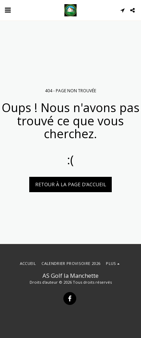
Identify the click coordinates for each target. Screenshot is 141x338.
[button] (8, 10)
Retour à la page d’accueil (70, 184)
